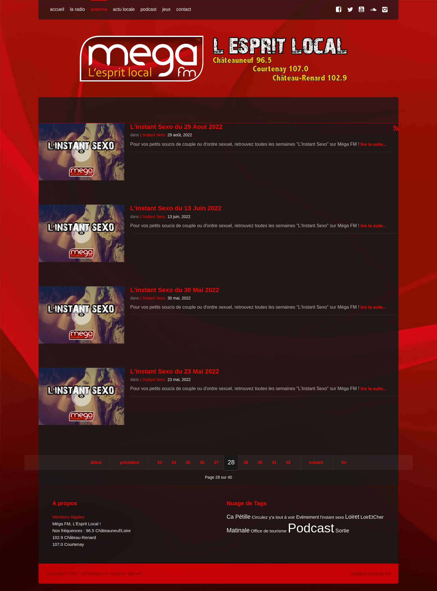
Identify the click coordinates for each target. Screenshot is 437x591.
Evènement (307, 517)
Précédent (129, 462)
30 (260, 462)
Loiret (352, 517)
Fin (344, 462)
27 (216, 462)
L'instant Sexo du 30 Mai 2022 (174, 289)
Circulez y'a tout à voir (273, 517)
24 (174, 462)
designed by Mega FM (371, 573)
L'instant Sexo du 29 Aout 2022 (176, 126)
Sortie (342, 531)
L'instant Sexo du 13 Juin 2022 (175, 208)
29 (246, 462)
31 (274, 462)
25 (188, 462)
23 (160, 462)
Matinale (238, 530)
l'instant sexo (332, 517)
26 (202, 462)
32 (288, 462)
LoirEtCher (372, 517)
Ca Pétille (238, 517)
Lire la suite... (373, 144)
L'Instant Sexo (152, 135)
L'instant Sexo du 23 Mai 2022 (174, 371)
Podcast (311, 528)
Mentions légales (68, 516)
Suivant (316, 462)
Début (96, 462)
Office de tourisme (268, 530)
